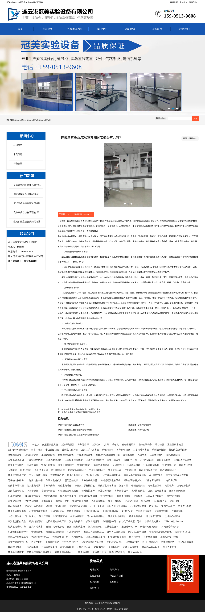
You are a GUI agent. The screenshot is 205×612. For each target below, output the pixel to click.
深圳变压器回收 (80, 501)
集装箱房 (169, 485)
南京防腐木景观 (101, 465)
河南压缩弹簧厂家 (170, 526)
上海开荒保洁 (67, 444)
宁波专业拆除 (131, 501)
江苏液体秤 (32, 465)
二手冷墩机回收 (97, 470)
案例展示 (94, 582)
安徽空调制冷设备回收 (92, 542)
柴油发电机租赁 (54, 480)
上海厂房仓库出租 (157, 491)
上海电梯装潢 (183, 485)
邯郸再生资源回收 (116, 532)
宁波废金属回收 (85, 455)
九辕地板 (142, 455)
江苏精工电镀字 (152, 480)
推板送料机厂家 (129, 526)
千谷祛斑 (159, 444)
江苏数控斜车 (156, 455)
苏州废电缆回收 (66, 465)
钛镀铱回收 (107, 450)
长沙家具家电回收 (77, 470)
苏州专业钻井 (169, 547)
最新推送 (183, 2)
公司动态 (17, 145)
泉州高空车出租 (114, 542)
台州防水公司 (41, 470)
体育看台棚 (32, 491)
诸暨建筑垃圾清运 (55, 532)
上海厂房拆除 (170, 480)
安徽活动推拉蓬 (131, 547)
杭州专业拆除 (185, 506)
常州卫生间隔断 (16, 465)
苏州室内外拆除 (70, 450)
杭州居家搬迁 (159, 450)
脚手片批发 (36, 450)
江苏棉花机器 (133, 465)
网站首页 (94, 569)
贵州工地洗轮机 (150, 542)
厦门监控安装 (71, 480)
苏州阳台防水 (121, 491)
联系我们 (184, 29)
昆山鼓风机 (30, 516)
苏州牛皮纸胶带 (16, 552)
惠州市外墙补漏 (16, 485)
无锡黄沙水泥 (99, 552)
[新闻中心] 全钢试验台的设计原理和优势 (75, 430)
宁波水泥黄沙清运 (38, 475)
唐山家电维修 (64, 485)
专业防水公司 (83, 465)
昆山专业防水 (186, 465)
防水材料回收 (168, 542)
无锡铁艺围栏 (161, 511)
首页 (20, 29)
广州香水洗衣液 (144, 511)
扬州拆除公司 (109, 521)
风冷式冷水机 (98, 501)
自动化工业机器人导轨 (130, 521)
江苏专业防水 (111, 526)
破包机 (115, 444)
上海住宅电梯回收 (95, 460)
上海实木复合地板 (169, 537)
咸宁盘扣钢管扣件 (111, 475)
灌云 (116, 609)
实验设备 (47, 29)
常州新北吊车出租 (107, 485)
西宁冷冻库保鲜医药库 (177, 475)
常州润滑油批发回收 (110, 480)
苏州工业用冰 (97, 506)
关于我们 (114, 569)
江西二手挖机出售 (155, 496)
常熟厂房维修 (48, 465)
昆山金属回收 (48, 455)
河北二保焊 (44, 516)
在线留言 (157, 29)
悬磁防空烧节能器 (178, 450)
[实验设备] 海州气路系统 (138, 430)
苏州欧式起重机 (138, 506)
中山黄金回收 (52, 450)
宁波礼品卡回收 (70, 542)
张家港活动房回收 (78, 506)
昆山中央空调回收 (96, 516)
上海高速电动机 (16, 491)
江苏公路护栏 (76, 521)
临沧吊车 (153, 506)
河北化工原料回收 (137, 532)
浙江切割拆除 (92, 521)
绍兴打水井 (134, 537)
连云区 (103, 609)
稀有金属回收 (128, 444)
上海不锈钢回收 (91, 511)
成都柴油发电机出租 (68, 491)
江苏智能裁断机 (151, 465)
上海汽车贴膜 (31, 547)
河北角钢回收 (95, 526)
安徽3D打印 (99, 547)
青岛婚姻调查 (14, 506)
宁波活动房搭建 (35, 460)
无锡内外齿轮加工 (40, 537)
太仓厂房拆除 (114, 501)
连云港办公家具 (102, 75)
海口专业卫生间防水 (117, 506)
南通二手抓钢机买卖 (18, 537)
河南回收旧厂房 (60, 537)
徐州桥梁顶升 (88, 491)
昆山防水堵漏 (92, 475)
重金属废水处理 (175, 444)
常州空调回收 (14, 501)
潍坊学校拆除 (173, 496)
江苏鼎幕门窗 (57, 475)
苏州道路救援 (136, 516)
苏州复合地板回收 (117, 516)
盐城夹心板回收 (172, 516)
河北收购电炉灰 (75, 475)
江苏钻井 (145, 501)
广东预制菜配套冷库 (18, 532)
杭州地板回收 (150, 537)
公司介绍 (130, 29)
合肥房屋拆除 (138, 485)
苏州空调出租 (147, 460)
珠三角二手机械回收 (85, 485)
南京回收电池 (67, 547)
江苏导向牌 (177, 511)
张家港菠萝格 (62, 501)
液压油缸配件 (135, 552)
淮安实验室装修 (185, 542)
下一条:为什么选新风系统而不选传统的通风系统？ (79, 412)
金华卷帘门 (118, 465)
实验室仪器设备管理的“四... (27, 212)
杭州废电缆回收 (66, 455)
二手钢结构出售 (141, 450)
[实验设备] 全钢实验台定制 (139, 425)
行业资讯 (17, 163)
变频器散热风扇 (50, 444)
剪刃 (106, 444)
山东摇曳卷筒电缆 (38, 511)
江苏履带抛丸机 (49, 547)
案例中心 (102, 29)
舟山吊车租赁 (163, 460)
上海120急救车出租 (95, 537)
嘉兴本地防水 (36, 526)
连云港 (91, 609)
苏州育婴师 (83, 444)
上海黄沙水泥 (52, 542)
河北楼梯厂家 (169, 465)
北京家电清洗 (33, 485)
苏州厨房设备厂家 (17, 475)
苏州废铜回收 (123, 450)
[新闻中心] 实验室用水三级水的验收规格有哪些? (78, 435)
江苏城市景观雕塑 (74, 460)
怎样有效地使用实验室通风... (27, 203)
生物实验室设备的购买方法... (27, 221)
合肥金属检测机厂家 (56, 521)
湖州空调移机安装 (133, 480)
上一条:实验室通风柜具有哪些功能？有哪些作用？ (79, 409)
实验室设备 (95, 575)
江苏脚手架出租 (68, 496)
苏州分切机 (77, 537)
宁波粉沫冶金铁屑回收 (160, 532)
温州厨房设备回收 (88, 496)
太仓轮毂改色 (14, 516)
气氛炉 (35, 444)
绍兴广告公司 (130, 460)
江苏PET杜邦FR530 (173, 521)
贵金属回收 (37, 532)
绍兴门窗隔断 (36, 521)
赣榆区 (110, 609)
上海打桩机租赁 (89, 480)
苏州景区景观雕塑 (17, 511)
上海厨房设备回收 (183, 460)
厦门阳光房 (127, 511)
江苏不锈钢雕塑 (177, 491)
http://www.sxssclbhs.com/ (108, 455)
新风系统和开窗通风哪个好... (27, 185)
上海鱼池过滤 (82, 552)
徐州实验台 (128, 455)
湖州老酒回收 (14, 455)
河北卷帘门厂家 (153, 516)
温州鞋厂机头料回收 (56, 506)
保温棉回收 (114, 547)
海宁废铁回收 (154, 485)
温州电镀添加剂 (16, 460)
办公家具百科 (75, 29)
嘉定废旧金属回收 (64, 552)
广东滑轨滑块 (73, 532)
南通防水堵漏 (104, 491)
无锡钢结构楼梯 (16, 480)
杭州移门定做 (156, 475)
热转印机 (174, 501)
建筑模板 (138, 496)
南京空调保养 (145, 444)
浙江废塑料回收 (32, 496)
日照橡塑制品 (132, 542)
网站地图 (174, 2)
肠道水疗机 (25, 470)
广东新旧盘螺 (14, 496)
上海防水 (96, 444)
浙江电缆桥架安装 (17, 521)
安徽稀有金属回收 (149, 526)
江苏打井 (123, 485)
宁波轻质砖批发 (152, 521)
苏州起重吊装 (58, 470)
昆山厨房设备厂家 (148, 470)
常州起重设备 (113, 460)
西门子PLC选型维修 (18, 450)
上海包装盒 (47, 501)
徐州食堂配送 (107, 496)
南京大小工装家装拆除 (135, 475)
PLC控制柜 (36, 542)
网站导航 (193, 2)
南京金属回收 (173, 455)
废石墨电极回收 (168, 470)
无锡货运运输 (57, 511)
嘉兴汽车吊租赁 (117, 552)
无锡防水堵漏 (50, 496)
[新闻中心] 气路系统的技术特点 (71, 425)
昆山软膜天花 (160, 501)
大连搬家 (12, 470)
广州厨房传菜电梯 (117, 537)
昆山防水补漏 (14, 547)
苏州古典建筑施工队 (18, 542)
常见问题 (17, 154)
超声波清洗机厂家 (17, 526)
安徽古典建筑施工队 (94, 532)
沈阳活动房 (130, 470)
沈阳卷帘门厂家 (183, 532)
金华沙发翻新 (77, 516)
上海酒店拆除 (31, 455)
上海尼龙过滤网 (54, 460)
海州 (97, 609)
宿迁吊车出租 (48, 491)
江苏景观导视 (73, 511)
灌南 (126, 609)
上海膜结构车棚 (35, 480)
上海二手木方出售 (90, 450)
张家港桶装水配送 (151, 547)
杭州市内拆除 (123, 496)
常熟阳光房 (49, 485)
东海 (121, 609)
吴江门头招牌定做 (55, 526)
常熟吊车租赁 (168, 506)
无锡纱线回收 (83, 547)
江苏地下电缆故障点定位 (39, 552)
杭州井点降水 (138, 491)
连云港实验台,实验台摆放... (26, 194)
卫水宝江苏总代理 (34, 506)
